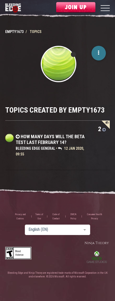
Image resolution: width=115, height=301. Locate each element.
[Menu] (105, 9)
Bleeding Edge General (35, 148)
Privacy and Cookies (20, 216)
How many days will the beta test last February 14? (50, 139)
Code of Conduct (56, 216)
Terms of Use (39, 216)
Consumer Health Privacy (94, 216)
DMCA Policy (73, 216)
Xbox (97, 257)
